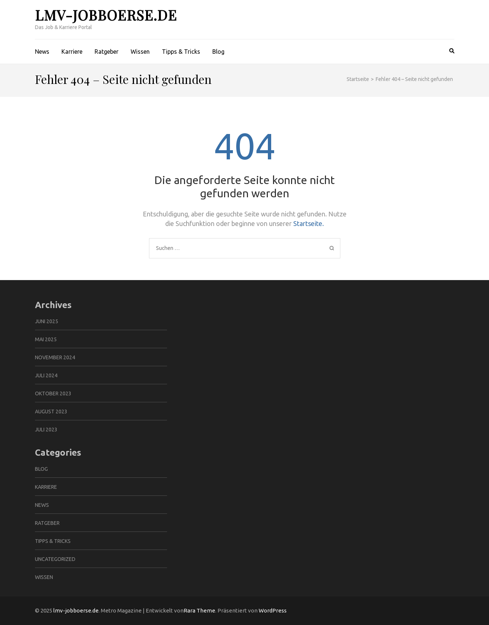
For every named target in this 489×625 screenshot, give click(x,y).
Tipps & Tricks (181, 51)
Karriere (71, 51)
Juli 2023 (46, 429)
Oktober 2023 (53, 393)
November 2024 (55, 357)
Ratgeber (106, 51)
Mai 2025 (46, 339)
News (42, 51)
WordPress (273, 610)
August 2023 (51, 411)
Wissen (140, 51)
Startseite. (308, 223)
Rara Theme (199, 610)
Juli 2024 (46, 375)
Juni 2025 (46, 321)
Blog (218, 51)
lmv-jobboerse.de (106, 15)
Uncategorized (55, 559)
